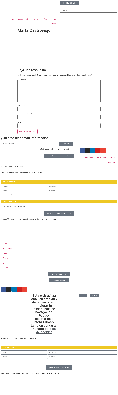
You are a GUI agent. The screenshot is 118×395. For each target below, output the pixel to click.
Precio (46, 19)
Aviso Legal (101, 157)
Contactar (111, 162)
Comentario (22, 79)
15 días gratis (88, 157)
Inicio (12, 19)
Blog (54, 19)
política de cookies (46, 330)
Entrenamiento (23, 19)
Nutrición (36, 19)
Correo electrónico (24, 114)
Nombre (21, 105)
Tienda (53, 24)
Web (19, 122)
